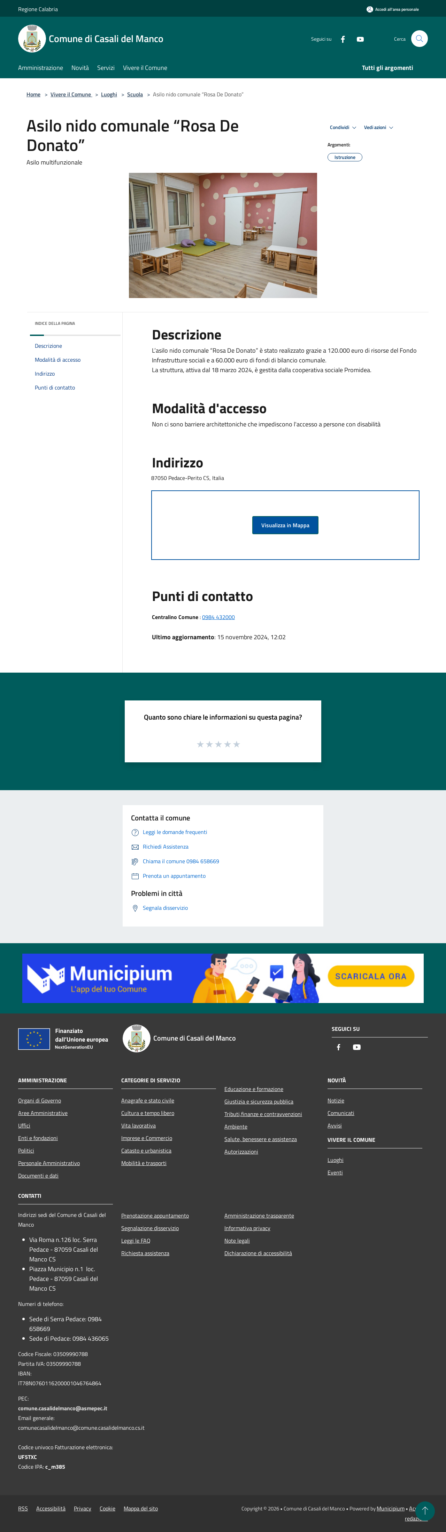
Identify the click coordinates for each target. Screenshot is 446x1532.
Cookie (107, 1508)
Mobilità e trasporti (144, 1163)
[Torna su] (425, 1511)
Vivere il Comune (71, 94)
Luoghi (109, 94)
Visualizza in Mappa (285, 525)
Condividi (344, 127)
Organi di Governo (39, 1100)
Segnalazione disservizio (150, 1228)
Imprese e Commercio (146, 1138)
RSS (23, 1508)
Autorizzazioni (241, 1151)
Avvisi (335, 1125)
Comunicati (341, 1113)
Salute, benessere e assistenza (260, 1139)
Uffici (24, 1125)
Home (33, 94)
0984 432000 (218, 617)
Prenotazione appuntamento (155, 1215)
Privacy (82, 1508)
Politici (26, 1150)
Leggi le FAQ (136, 1240)
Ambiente (235, 1126)
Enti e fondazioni (38, 1138)
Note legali (237, 1240)
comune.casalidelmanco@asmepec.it (62, 1408)
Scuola (135, 94)
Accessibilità (51, 1508)
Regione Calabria (38, 9)
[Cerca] (419, 38)
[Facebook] (340, 38)
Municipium (391, 1508)
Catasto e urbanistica (146, 1150)
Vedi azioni (379, 127)
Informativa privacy (247, 1228)
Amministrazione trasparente (259, 1215)
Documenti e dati (38, 1175)
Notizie (336, 1100)
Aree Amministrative (43, 1113)
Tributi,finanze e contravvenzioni (263, 1114)
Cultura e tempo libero (147, 1113)
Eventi (335, 1172)
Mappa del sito (141, 1508)
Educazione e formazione (253, 1089)
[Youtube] (357, 38)
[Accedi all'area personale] (392, 9)
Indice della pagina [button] (55, 323)
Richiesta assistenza (145, 1253)
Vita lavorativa (138, 1125)
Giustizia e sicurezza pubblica (258, 1101)
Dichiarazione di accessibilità (258, 1253)
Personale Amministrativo (49, 1163)
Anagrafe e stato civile (147, 1100)
